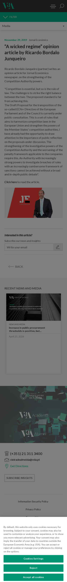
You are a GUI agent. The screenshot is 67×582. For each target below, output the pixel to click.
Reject (33, 574)
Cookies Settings (33, 565)
